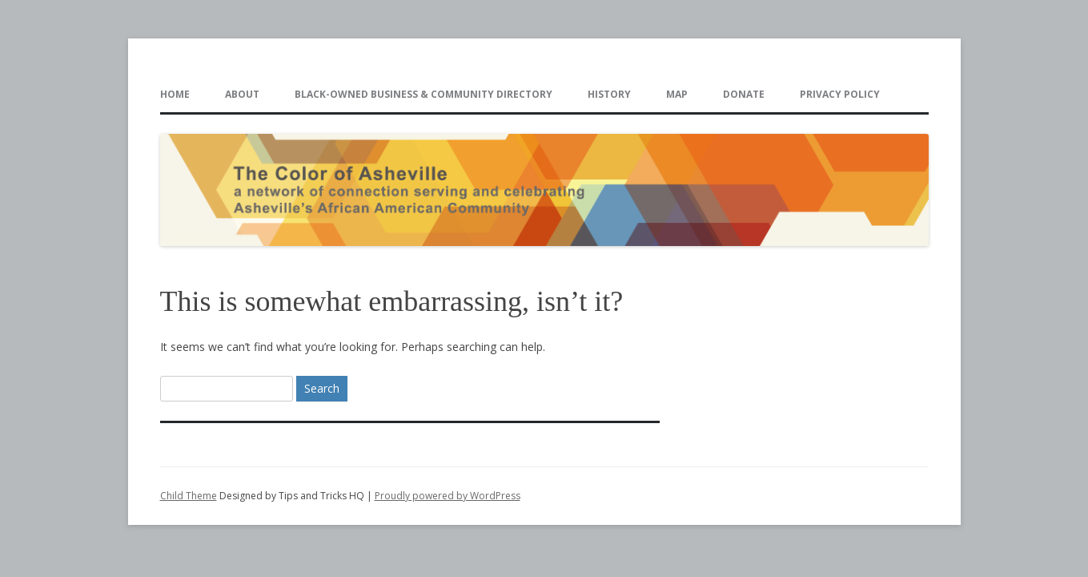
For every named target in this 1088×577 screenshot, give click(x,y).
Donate (744, 94)
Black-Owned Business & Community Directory (423, 94)
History (609, 94)
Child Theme (188, 495)
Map (677, 94)
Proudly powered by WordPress (447, 495)
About (242, 94)
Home (175, 94)
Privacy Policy (840, 94)
